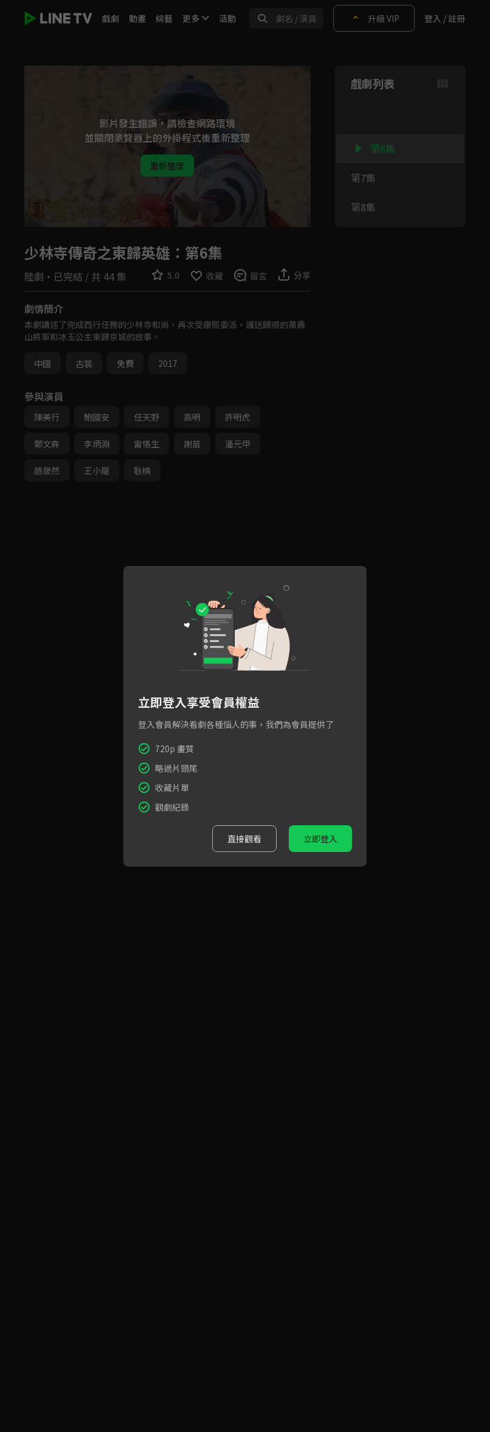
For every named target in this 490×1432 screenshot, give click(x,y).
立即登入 (320, 839)
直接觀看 (244, 839)
